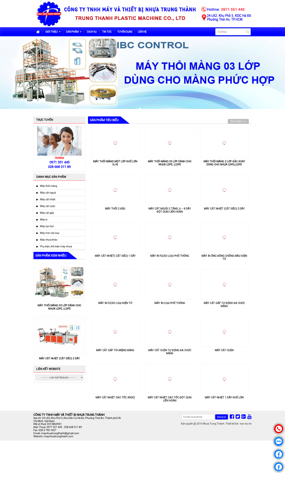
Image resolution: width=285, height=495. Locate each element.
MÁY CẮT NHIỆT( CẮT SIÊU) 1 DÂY (115, 255)
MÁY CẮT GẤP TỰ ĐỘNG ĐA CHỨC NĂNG (224, 305)
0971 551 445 (54, 427)
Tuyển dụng (124, 31)
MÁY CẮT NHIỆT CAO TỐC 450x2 (115, 397)
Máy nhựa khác (48, 239)
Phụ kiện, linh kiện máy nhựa (56, 246)
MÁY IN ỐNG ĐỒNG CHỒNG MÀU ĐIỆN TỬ (224, 257)
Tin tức (107, 31)
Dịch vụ (92, 31)
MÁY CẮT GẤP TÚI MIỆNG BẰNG (115, 350)
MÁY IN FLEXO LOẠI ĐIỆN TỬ (115, 303)
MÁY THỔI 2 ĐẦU (115, 208)
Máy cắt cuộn (47, 206)
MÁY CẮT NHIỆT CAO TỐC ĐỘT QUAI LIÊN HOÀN (170, 399)
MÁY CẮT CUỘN (224, 350)
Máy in (43, 219)
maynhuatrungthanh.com (58, 436)
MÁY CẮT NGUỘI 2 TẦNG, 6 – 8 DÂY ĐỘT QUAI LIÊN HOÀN (169, 210)
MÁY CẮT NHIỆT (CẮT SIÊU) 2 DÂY (224, 208)
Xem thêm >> (238, 121)
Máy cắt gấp (47, 212)
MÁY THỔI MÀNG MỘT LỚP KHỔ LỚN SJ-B (115, 163)
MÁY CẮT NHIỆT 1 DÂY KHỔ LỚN (224, 397)
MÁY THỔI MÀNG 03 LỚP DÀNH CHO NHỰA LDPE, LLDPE (169, 163)
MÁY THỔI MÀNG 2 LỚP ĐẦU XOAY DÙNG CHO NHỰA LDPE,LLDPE (224, 163)
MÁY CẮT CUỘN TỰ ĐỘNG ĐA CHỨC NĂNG (169, 352)
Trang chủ (38, 31)
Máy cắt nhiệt (47, 199)
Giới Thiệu (52, 31)
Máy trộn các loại (49, 233)
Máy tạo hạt (47, 226)
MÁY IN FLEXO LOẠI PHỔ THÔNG (169, 255)
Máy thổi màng (48, 185)
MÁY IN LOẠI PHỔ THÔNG (169, 303)
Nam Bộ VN (246, 423)
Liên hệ (142, 31)
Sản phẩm (73, 31)
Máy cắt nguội (48, 192)
